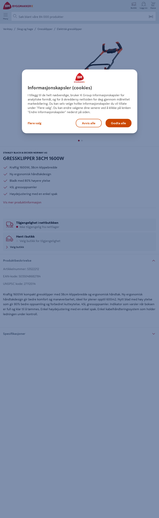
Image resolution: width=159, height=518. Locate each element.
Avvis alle (88, 122)
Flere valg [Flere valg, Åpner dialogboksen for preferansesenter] (34, 122)
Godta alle (118, 122)
